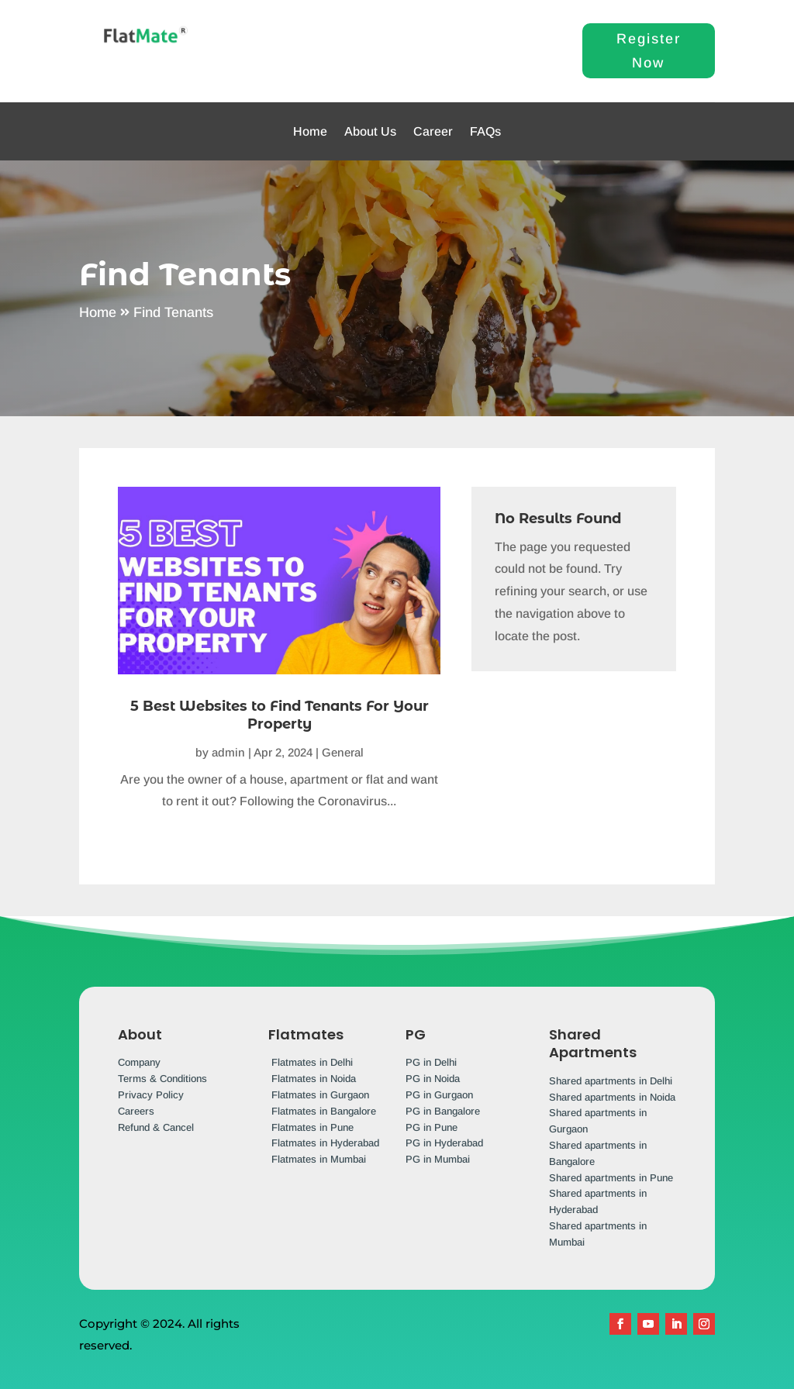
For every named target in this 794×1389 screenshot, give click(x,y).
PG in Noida (433, 1078)
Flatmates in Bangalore (323, 1111)
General (343, 752)
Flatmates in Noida (313, 1078)
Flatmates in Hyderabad (325, 1143)
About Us (370, 131)
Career (433, 131)
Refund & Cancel (156, 1127)
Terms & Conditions (162, 1078)
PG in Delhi (431, 1062)
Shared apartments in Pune (611, 1178)
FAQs (485, 131)
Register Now (648, 51)
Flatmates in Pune (312, 1127)
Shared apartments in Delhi (610, 1081)
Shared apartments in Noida (612, 1097)
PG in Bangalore (443, 1111)
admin (228, 752)
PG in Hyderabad (444, 1143)
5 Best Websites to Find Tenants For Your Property (279, 715)
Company (139, 1062)
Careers (136, 1111)
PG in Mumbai (438, 1159)
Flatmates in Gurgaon (320, 1095)
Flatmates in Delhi (312, 1062)
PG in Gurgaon (439, 1095)
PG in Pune (431, 1127)
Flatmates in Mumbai (318, 1159)
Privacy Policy (151, 1095)
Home (310, 131)
